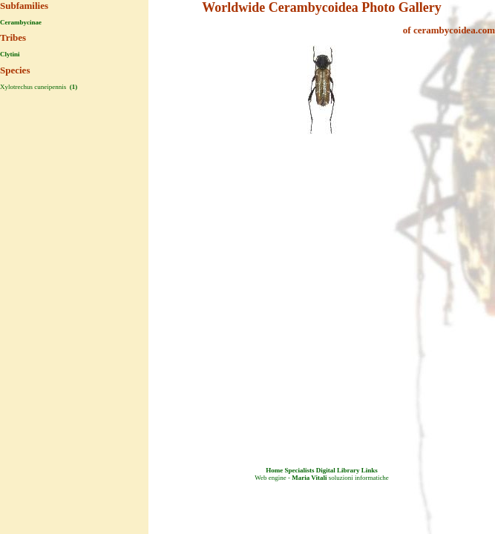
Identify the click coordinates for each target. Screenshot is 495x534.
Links (369, 470)
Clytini (10, 54)
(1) (72, 86)
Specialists (299, 470)
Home (274, 470)
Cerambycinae (21, 22)
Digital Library (338, 470)
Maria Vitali (309, 477)
